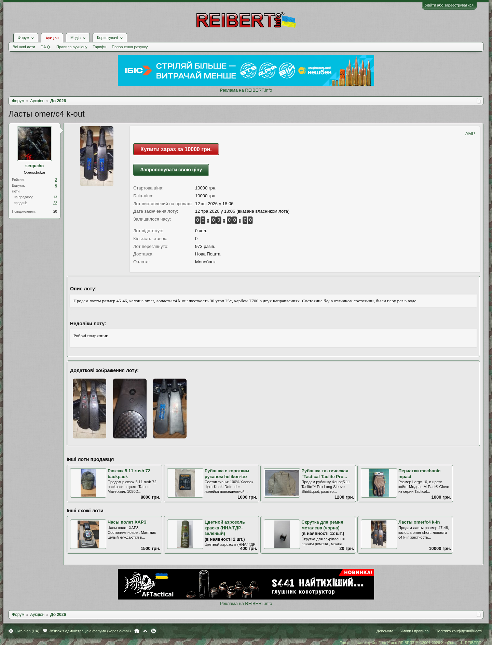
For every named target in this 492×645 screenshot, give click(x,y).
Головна (136, 631)
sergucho (34, 165)
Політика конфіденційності (459, 631)
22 (55, 203)
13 (55, 197)
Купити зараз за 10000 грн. (176, 149)
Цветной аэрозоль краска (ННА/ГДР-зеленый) (225, 527)
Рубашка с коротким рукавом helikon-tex (227, 473)
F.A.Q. (45, 47)
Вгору (145, 631)
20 (55, 211)
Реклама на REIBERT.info (246, 90)
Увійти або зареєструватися (449, 5)
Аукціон (51, 38)
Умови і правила (414, 631)
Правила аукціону (71, 47)
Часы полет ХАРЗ (127, 522)
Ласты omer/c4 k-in (419, 522)
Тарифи (100, 47)
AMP (470, 133)
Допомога (385, 631)
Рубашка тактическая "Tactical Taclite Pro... (324, 473)
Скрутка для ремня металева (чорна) (322, 524)
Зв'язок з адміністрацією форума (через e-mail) (90, 631)
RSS (153, 631)
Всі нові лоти (24, 47)
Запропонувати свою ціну (171, 169)
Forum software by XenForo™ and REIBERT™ (411, 643)
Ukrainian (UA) (27, 631)
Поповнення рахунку (130, 47)
